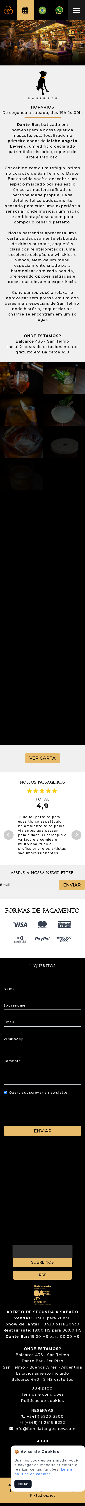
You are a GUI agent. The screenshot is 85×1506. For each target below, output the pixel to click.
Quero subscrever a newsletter (39, 1093)
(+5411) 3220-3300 (44, 1416)
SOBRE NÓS (42, 1262)
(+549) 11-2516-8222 (42, 1422)
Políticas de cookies (42, 1401)
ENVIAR (42, 1131)
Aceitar (23, 1483)
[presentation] (42, 1113)
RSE (42, 1275)
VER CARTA (42, 758)
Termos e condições (42, 1394)
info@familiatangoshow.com (45, 1429)
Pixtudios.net (42, 1495)
